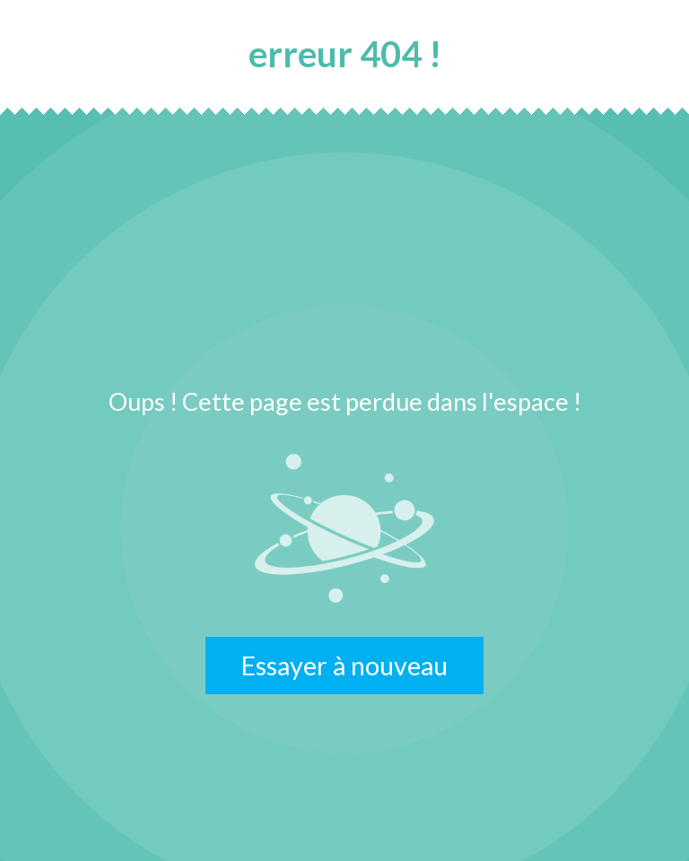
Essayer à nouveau (344, 665)
